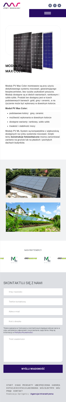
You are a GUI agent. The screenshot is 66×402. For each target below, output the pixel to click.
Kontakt (18, 391)
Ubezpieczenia (42, 385)
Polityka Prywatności (23, 332)
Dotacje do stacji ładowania (22, 388)
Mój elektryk (47, 388)
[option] (14, 259)
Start (9, 385)
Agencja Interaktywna (41, 393)
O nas (18, 385)
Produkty (27, 385)
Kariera (56, 385)
